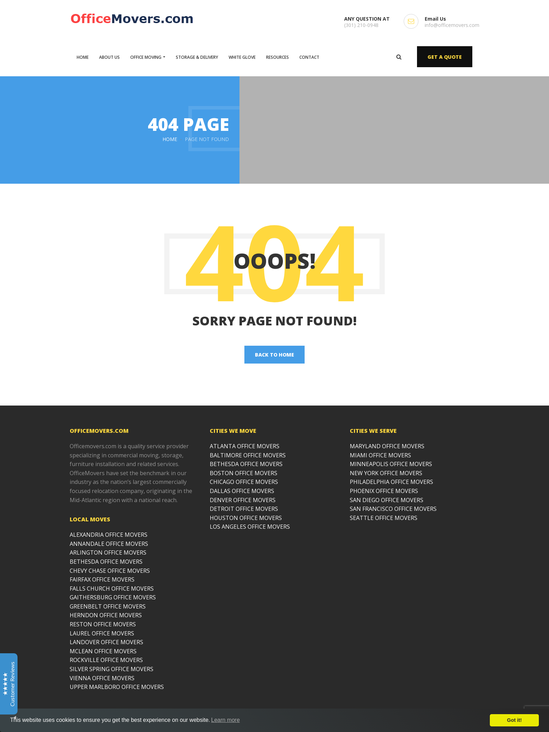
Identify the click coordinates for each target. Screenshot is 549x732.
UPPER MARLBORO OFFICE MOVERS (117, 687)
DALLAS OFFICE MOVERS (242, 491)
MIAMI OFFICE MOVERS (380, 455)
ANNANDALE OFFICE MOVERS (109, 544)
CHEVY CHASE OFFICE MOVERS (110, 571)
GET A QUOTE (445, 57)
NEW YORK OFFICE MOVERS (386, 473)
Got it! (514, 720)
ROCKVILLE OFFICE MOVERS (106, 660)
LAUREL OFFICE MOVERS (102, 633)
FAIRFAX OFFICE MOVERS (102, 579)
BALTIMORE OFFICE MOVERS (248, 455)
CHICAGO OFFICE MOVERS (244, 482)
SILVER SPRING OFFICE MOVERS (111, 669)
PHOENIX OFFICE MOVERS (384, 491)
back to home (274, 354)
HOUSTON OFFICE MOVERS (246, 518)
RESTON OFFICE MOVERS (103, 624)
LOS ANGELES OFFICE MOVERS (250, 526)
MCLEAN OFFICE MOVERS (103, 651)
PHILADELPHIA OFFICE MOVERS (391, 482)
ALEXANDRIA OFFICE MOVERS (108, 535)
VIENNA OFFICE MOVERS (102, 678)
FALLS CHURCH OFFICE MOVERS (112, 588)
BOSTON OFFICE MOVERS (243, 473)
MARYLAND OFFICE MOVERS (387, 446)
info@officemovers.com (452, 25)
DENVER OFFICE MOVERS (243, 500)
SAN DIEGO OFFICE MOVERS (386, 500)
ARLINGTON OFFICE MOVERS (108, 552)
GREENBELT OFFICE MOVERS (108, 606)
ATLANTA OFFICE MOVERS (244, 446)
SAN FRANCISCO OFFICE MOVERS (393, 509)
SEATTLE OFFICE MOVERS (383, 518)
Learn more (225, 720)
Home (169, 139)
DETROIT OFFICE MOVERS (244, 509)
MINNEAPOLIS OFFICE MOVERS (391, 464)
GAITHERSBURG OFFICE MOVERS (113, 597)
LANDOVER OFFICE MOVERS (106, 642)
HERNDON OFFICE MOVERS (106, 615)
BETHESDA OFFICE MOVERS (106, 561)
